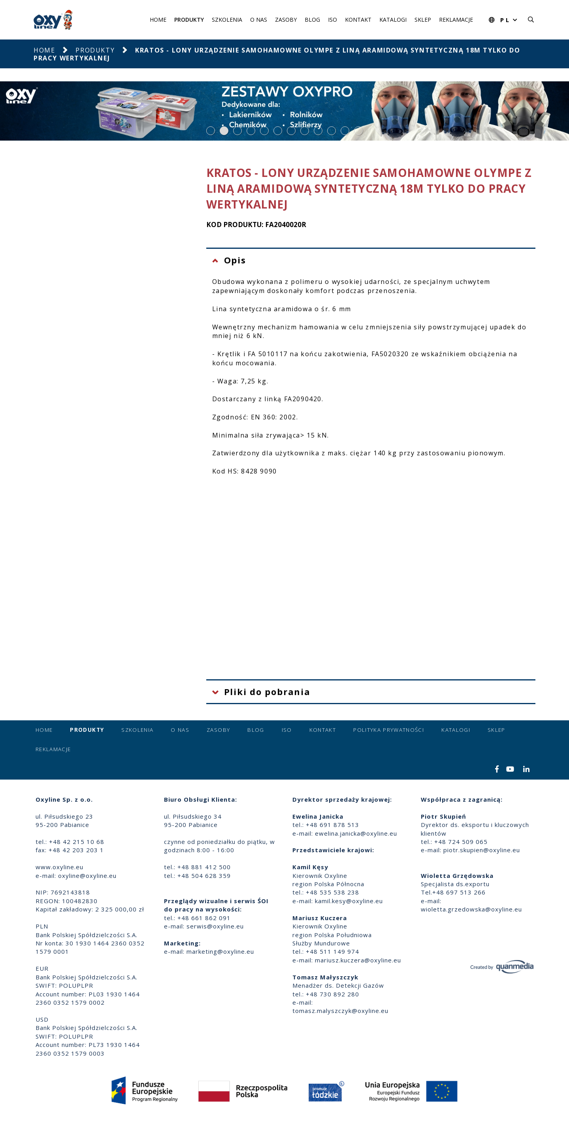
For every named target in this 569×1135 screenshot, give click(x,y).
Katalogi (393, 19)
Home (158, 19)
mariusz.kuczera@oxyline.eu (358, 960)
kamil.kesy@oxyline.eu (349, 901)
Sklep (423, 19)
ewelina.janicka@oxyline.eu (356, 833)
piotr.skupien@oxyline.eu (481, 850)
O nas (258, 19)
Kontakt (358, 19)
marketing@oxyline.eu (220, 951)
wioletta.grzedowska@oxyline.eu (471, 909)
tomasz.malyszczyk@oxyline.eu (340, 1011)
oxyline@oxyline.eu (87, 875)
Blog (312, 19)
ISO (332, 19)
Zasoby (286, 19)
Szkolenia (227, 19)
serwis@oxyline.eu (215, 926)
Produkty (189, 19)
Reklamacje (456, 19)
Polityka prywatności (388, 729)
